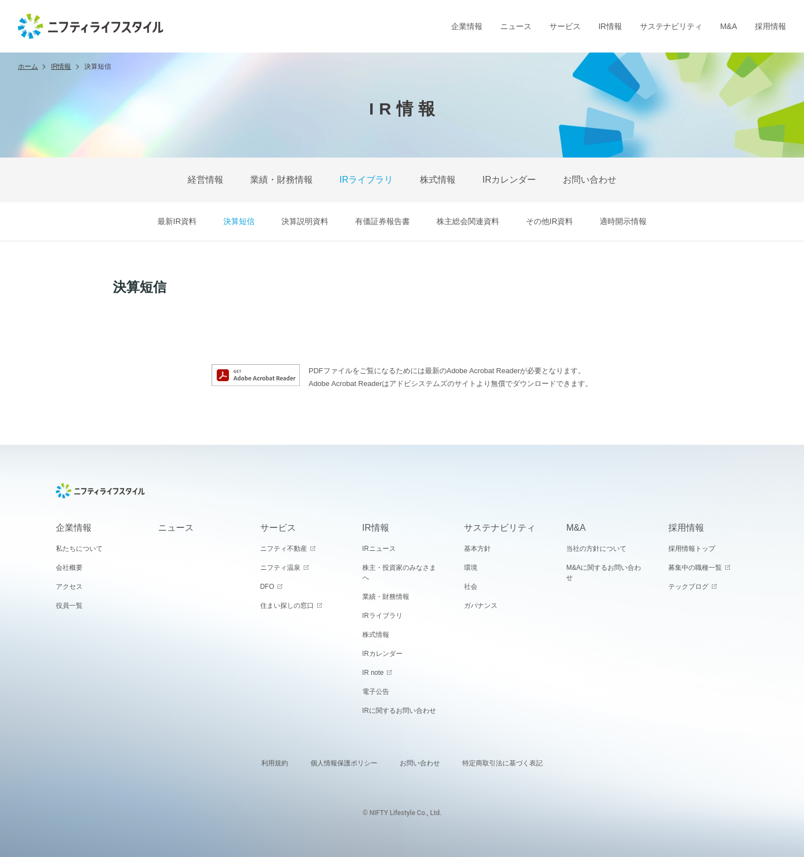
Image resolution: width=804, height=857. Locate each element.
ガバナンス (480, 606)
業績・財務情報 (281, 179)
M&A (728, 26)
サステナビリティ (671, 26)
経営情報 (205, 179)
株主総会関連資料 (468, 221)
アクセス (69, 587)
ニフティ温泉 (280, 568)
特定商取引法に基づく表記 (502, 763)
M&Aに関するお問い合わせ (603, 573)
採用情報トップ (691, 549)
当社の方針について (596, 549)
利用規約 (274, 763)
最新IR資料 (177, 221)
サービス (565, 26)
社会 (470, 587)
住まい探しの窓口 (287, 606)
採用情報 (770, 26)
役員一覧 (69, 606)
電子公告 (375, 692)
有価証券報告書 (382, 221)
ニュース (516, 26)
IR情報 (610, 26)
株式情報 (438, 179)
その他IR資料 (549, 221)
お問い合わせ (589, 179)
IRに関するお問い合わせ (399, 711)
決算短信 (239, 221)
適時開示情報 (623, 221)
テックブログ (688, 587)
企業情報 (466, 26)
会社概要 (69, 568)
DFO (267, 587)
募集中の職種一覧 (695, 568)
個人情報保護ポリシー (343, 763)
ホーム (28, 66)
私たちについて (79, 549)
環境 (470, 568)
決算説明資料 (304, 221)
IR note (373, 673)
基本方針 (477, 549)
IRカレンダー (509, 179)
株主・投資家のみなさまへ (399, 573)
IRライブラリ (366, 179)
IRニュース (379, 549)
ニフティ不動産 (283, 549)
